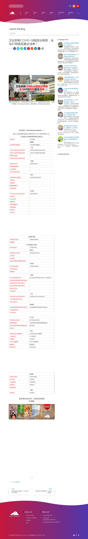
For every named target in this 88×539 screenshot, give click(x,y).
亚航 (27, 523)
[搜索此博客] (44, 33)
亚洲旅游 (44, 13)
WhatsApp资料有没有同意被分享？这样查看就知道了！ (71, 139)
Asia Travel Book (24, 535)
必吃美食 (27, 13)
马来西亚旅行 (62, 13)
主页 (20, 13)
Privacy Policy (30, 515)
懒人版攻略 (72, 13)
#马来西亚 (17, 482)
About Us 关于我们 (31, 518)
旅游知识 (36, 13)
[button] (14, 48)
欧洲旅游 (52, 13)
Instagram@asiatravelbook (51, 522)
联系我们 (28, 520)
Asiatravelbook (47, 515)
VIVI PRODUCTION (40, 535)
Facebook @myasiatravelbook (49, 519)
